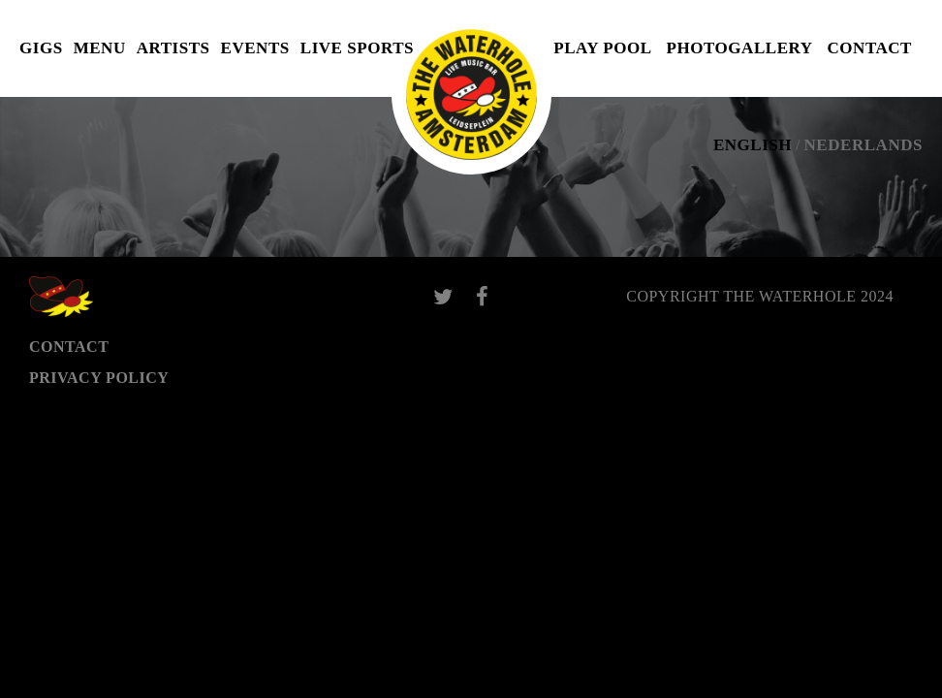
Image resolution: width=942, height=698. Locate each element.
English (752, 145)
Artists (173, 48)
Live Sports (357, 48)
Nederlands (863, 145)
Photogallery (740, 48)
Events (255, 48)
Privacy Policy (99, 377)
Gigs (41, 48)
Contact (870, 48)
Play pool (602, 48)
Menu (100, 48)
